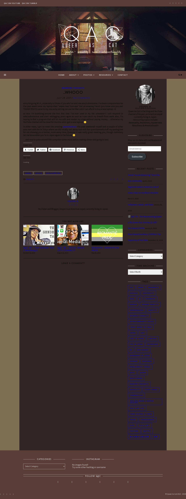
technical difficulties (53, 173)
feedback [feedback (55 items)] (150, 299)
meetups (28, 173)
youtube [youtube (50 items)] (134, 431)
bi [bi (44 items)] (140, 299)
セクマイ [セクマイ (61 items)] (147, 431)
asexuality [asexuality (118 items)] (148, 293)
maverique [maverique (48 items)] (152, 344)
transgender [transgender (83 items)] (147, 420)
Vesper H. (30, 179)
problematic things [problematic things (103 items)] (140, 367)
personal (38, 173)
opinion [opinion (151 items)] (134, 361)
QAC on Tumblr (29, 3)
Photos (87, 75)
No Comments (81, 98)
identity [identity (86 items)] (152, 310)
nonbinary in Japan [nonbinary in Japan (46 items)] (140, 355)
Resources (105, 75)
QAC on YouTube (12, 3)
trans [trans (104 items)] (133, 420)
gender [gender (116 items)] (133, 304)
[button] (38, 235)
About (73, 75)
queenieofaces (69, 126)
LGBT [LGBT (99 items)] (142, 333)
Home (61, 75)
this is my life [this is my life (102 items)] (137, 408)
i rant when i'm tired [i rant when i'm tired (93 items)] (141, 327)
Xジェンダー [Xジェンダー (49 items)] (144, 425)
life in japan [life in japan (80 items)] (136, 344)
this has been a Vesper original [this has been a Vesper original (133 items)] (142, 402)
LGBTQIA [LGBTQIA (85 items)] (152, 338)
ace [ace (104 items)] (131, 287)
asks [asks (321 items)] (132, 299)
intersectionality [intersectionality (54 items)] (139, 316)
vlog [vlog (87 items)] (132, 425)
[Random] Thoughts (73, 88)
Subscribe (137, 156)
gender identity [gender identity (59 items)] (150, 304)
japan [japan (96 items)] (133, 333)
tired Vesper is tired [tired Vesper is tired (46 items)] (141, 414)
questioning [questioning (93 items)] (136, 378)
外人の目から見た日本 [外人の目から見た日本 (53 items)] (139, 437)
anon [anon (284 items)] (140, 287)
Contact (123, 75)
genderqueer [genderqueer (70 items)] (137, 310)
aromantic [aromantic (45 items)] (153, 287)
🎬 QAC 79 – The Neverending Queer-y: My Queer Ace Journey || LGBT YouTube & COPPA (145, 222)
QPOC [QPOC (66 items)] (132, 372)
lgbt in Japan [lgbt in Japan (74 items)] (137, 338)
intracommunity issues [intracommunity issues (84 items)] (142, 321)
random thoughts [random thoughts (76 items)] (139, 384)
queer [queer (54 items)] (143, 372)
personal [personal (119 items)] (147, 361)
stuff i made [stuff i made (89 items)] (151, 390)
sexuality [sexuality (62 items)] (135, 390)
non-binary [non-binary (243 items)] (143, 350)
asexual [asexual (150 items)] (134, 293)
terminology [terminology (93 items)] (136, 395)
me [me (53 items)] (131, 350)
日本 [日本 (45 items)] (156, 437)
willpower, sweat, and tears (140, 204)
